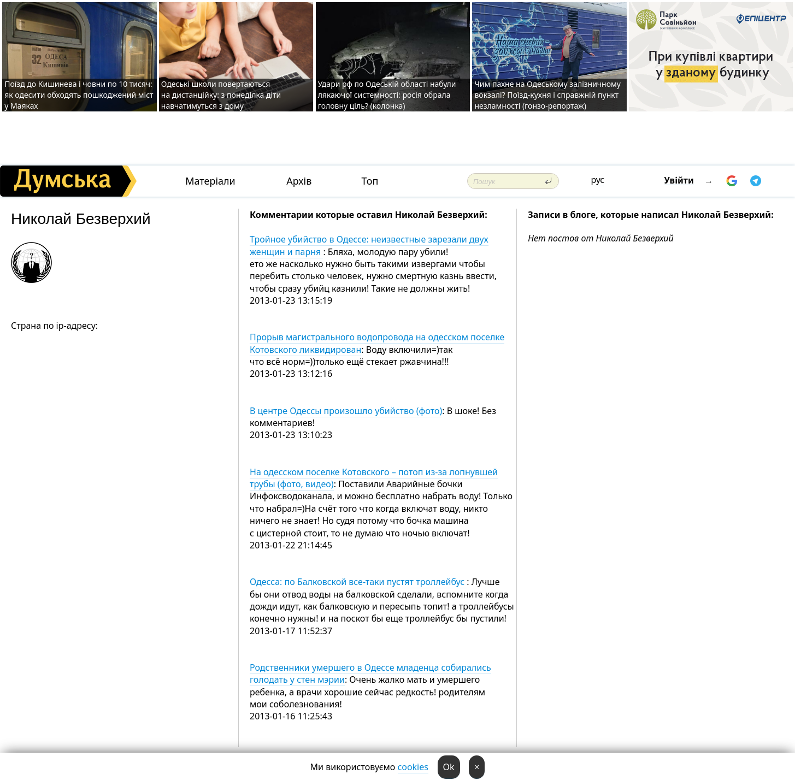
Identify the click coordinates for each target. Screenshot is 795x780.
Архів (298, 181)
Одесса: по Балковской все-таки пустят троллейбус (358, 582)
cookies (413, 767)
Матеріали (210, 181)
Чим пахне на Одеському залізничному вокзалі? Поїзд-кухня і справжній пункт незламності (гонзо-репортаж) (547, 95)
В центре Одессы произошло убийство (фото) (346, 411)
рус (597, 180)
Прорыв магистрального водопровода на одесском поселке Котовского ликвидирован (377, 343)
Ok (449, 767)
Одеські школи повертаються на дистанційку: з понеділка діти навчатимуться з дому (221, 95)
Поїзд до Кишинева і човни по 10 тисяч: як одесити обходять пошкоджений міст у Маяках (78, 95)
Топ (370, 181)
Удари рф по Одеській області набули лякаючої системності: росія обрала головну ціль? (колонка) (387, 95)
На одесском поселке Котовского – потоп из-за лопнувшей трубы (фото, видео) (374, 478)
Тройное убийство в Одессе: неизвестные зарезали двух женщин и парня (369, 245)
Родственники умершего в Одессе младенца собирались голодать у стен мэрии (370, 673)
